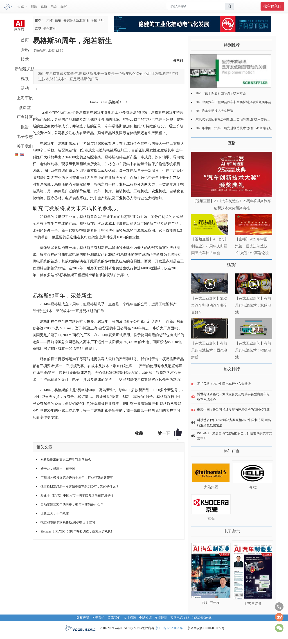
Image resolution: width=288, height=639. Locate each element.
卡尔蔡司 (49, 28)
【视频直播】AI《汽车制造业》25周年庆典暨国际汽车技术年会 (209, 246)
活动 (25, 88)
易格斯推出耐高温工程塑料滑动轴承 (65, 459)
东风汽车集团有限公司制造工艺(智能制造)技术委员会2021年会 (239, 119)
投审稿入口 (272, 6)
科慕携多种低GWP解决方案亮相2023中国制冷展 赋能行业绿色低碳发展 (234, 422)
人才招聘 (129, 617)
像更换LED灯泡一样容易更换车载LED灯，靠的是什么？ (79, 486)
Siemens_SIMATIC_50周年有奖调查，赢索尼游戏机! (76, 531)
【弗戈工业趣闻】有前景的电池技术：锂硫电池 (253, 350)
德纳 (58, 20)
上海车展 (25, 98)
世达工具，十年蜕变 (54, 513)
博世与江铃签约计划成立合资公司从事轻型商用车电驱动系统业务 (233, 397)
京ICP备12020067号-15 (170, 628)
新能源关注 (25, 69)
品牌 (64, 6)
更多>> (195, 141)
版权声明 (82, 617)
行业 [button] (21, 6)
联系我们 (114, 617)
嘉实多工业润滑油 (76, 20)
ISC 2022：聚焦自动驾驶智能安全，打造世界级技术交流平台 (234, 436)
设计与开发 (211, 602)
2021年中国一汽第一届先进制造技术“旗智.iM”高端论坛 (234, 128)
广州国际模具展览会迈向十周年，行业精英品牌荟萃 (76, 477)
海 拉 (253, 487)
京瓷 (38, 28)
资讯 (25, 49)
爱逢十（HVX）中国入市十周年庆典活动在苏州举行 (76, 495)
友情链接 (161, 617)
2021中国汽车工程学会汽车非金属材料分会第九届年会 (233, 102)
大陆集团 (211, 487)
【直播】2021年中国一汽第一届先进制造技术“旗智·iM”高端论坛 (253, 246)
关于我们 (25, 146)
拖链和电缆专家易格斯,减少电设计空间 (67, 522)
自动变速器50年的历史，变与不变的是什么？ (72, 504)
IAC (102, 20)
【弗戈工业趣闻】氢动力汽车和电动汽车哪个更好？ (209, 305)
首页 (25, 40)
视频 (34, 6)
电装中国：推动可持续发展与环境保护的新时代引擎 (233, 409)
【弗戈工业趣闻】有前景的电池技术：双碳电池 (253, 305)
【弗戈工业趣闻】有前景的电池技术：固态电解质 (209, 350)
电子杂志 (25, 136)
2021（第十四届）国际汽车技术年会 (221, 93)
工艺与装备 (253, 604)
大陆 (49, 20)
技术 (25, 59)
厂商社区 (25, 117)
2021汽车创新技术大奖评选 (214, 111)
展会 (54, 6)
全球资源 (145, 617)
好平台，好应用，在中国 (57, 468)
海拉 (94, 20)
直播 (44, 6)
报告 (25, 127)
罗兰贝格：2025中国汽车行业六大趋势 (224, 384)
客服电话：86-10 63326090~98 (191, 617)
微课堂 (25, 107)
